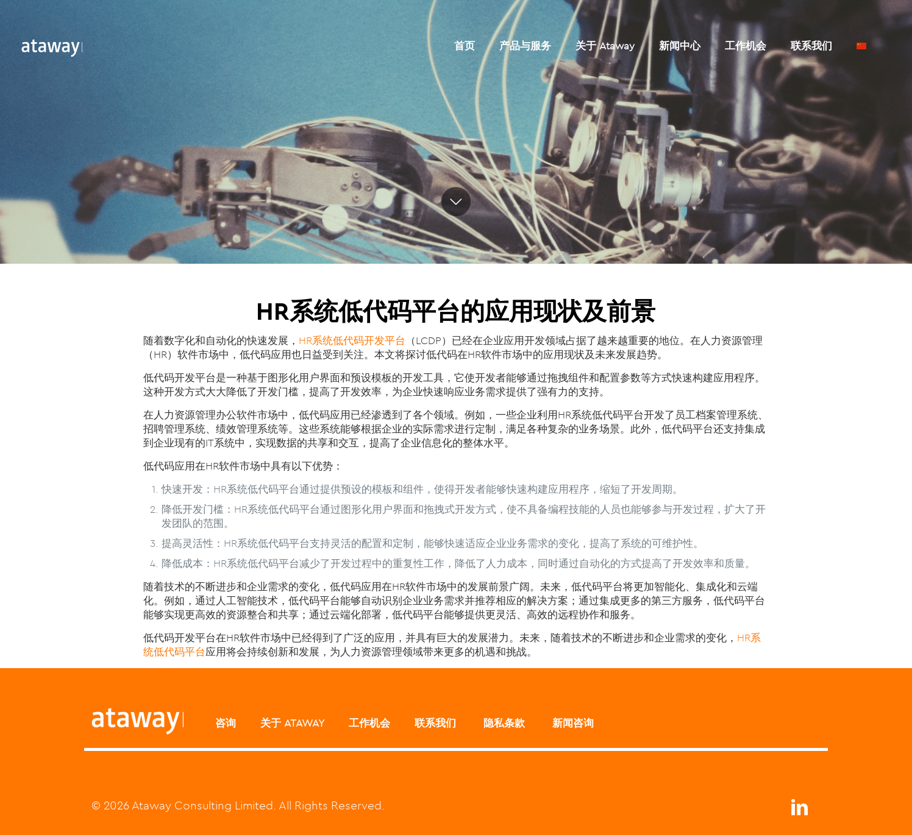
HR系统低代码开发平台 (352, 340)
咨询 (225, 723)
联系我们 (435, 723)
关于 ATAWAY (292, 723)
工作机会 (369, 723)
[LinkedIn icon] (799, 810)
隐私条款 (502, 723)
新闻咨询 (571, 723)
